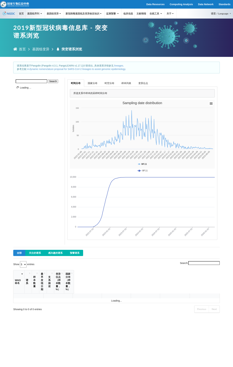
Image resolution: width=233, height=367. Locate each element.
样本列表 (126, 83)
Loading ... (25, 87)
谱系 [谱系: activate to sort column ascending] (36, 278)
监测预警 (112, 13)
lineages (118, 65)
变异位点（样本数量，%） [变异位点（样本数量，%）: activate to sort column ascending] (149, 278)
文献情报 (141, 13)
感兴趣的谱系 (55, 252)
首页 (21, 13)
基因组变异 (54, 13)
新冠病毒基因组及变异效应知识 (84, 13)
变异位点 (143, 83)
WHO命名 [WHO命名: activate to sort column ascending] (20, 278)
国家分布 (92, 83)
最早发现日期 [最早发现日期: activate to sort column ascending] (79, 278)
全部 (19, 252)
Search (53, 81)
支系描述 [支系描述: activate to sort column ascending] (97, 278)
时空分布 (109, 83)
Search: (200, 263)
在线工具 (156, 13)
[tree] (39, 88)
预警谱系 (75, 252)
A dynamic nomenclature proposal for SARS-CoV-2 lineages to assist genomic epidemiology (76, 69)
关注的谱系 (35, 252)
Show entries (23, 264)
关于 (170, 13)
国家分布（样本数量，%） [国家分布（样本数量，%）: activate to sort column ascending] (192, 278)
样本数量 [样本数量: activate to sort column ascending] (66, 279)
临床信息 (128, 13)
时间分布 (76, 83)
